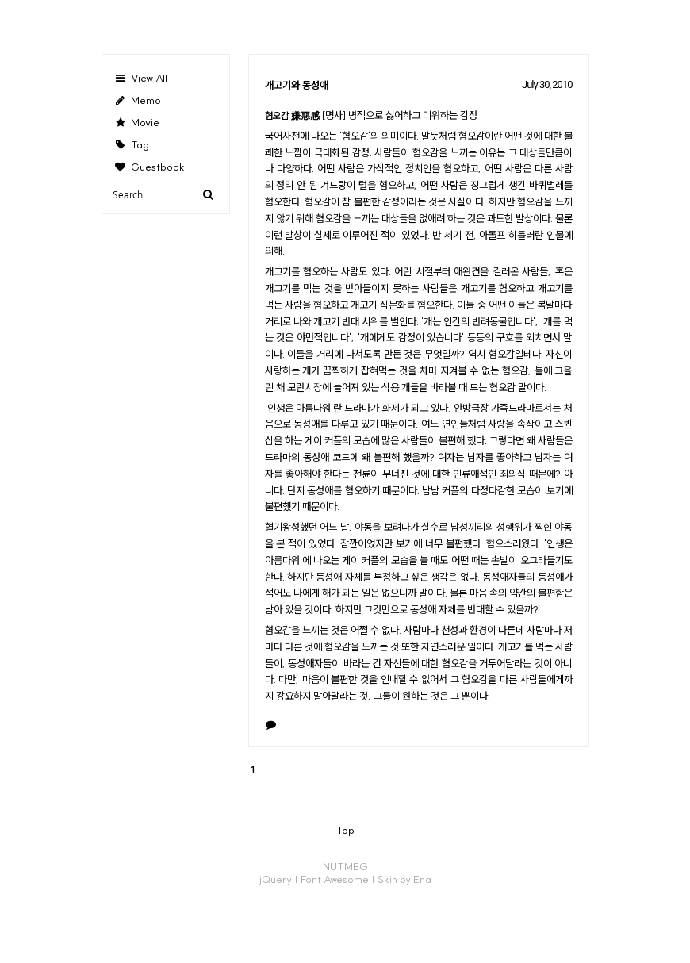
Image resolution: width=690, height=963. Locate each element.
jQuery (275, 879)
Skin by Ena (404, 879)
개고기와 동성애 (296, 85)
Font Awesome (335, 879)
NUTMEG (345, 866)
